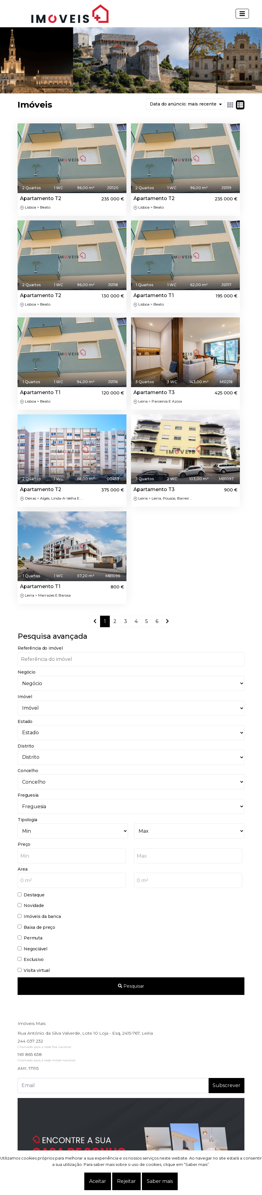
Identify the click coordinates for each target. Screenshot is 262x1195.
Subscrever (226, 1085)
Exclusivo (34, 959)
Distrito (26, 746)
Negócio (26, 672)
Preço (24, 844)
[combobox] (72, 855)
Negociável (35, 949)
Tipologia (27, 819)
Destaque (34, 895)
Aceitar (97, 1181)
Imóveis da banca (42, 916)
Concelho (28, 770)
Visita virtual (37, 970)
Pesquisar (131, 986)
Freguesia (28, 795)
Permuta (33, 938)
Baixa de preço (39, 927)
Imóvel (25, 696)
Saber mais (160, 1181)
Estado (25, 721)
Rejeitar (126, 1181)
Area (22, 869)
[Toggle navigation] (242, 13)
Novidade (34, 905)
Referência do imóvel (40, 648)
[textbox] (72, 856)
